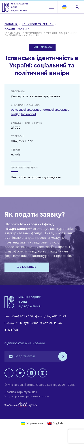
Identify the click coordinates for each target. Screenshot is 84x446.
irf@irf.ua (11, 329)
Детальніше (27, 266)
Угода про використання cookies (27, 396)
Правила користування (19, 391)
